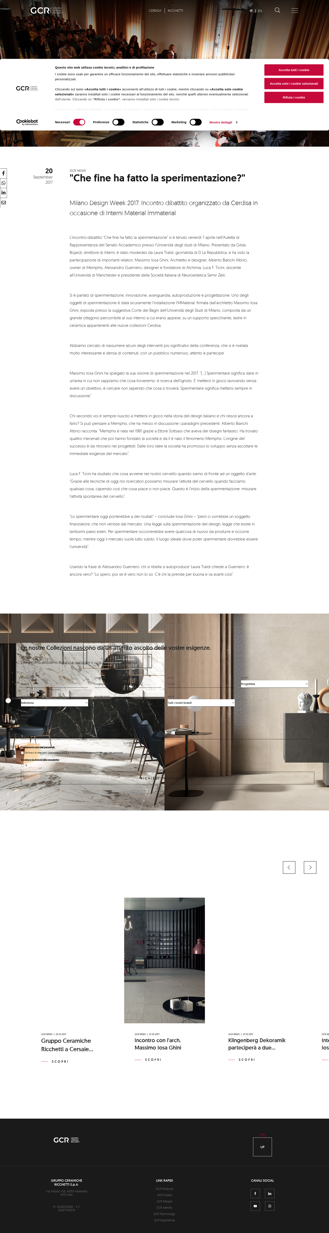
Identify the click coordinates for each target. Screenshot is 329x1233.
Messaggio (27, 715)
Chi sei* (244, 677)
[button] (289, 867)
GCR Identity (164, 1207)
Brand (171, 696)
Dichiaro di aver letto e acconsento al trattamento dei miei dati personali (74, 752)
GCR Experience (164, 1220)
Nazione (25, 696)
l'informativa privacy (58, 752)
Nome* (24, 677)
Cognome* (100, 677)
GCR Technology (164, 1214)
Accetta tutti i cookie (294, 11)
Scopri (60, 1061)
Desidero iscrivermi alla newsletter (40, 760)
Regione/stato (102, 696)
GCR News (78, 170)
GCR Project (164, 1195)
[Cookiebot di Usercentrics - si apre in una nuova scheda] (27, 64)
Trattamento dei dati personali (38, 747)
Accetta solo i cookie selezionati (294, 25)
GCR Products (164, 1188)
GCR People (164, 1201)
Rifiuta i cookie (294, 38)
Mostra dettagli (220, 63)
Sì (26, 765)
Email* (171, 677)
